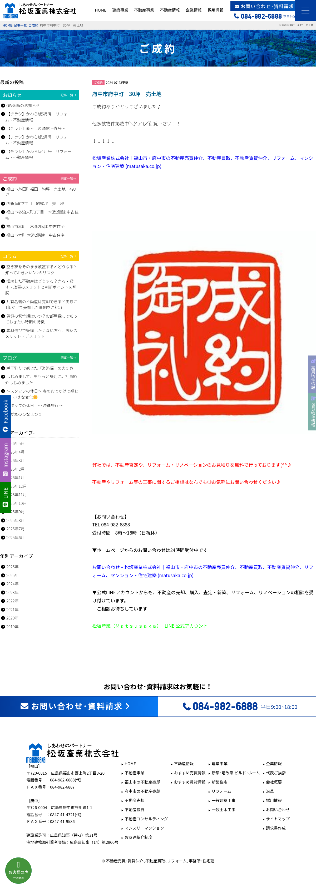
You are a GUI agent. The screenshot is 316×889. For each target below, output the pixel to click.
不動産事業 (144, 10)
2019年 (12, 626)
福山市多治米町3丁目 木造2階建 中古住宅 (41, 215)
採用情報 (215, 10)
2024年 (12, 583)
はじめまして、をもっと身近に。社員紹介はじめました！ (41, 379)
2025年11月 (16, 494)
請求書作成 (276, 828)
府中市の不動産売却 (142, 791)
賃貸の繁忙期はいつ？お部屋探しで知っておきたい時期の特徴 (41, 319)
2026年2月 (15, 469)
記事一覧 (20, 25)
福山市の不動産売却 (142, 782)
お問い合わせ (278, 809)
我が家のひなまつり (24, 414)
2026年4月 (15, 452)
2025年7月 (15, 528)
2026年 (12, 566)
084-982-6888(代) (65, 780)
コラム (39, 256)
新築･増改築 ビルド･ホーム (236, 772)
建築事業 (120, 10)
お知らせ (39, 95)
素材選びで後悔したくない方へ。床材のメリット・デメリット (41, 333)
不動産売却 (134, 800)
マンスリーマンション (144, 828)
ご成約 (33, 25)
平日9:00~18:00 (239, 706)
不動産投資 (134, 809)
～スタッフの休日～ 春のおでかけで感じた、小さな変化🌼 (41, 394)
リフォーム (221, 791)
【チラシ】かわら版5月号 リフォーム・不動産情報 (38, 117)
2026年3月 (15, 460)
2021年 (12, 609)
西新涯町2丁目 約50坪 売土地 (35, 203)
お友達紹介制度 (138, 837)
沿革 (270, 791)
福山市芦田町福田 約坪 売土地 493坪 (40, 192)
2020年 (12, 618)
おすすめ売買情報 (190, 772)
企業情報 (193, 10)
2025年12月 (16, 486)
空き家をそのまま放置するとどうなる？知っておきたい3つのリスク (41, 269)
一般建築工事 (223, 800)
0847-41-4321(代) (65, 814)
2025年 (12, 575)
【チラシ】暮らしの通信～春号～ (36, 128)
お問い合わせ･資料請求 (273, 6)
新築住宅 (220, 782)
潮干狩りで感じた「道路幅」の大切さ (39, 368)
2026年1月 (15, 477)
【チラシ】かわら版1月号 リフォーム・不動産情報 (38, 154)
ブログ (39, 357)
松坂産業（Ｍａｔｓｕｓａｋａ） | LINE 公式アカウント (150, 625)
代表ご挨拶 (276, 772)
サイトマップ (278, 818)
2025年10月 (16, 503)
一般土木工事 (223, 809)
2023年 (12, 592)
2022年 (12, 600)
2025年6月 (15, 537)
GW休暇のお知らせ (23, 105)
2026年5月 (15, 443)
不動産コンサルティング (146, 818)
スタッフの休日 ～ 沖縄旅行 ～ (34, 405)
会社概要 (274, 782)
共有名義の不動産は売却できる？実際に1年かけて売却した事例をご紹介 (41, 304)
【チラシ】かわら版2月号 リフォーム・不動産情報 (38, 140)
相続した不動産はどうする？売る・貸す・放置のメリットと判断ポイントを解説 (40, 287)
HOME (100, 10)
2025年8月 (15, 520)
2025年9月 (15, 511)
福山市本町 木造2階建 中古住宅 (35, 226)
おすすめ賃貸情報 (190, 782)
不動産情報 (170, 10)
